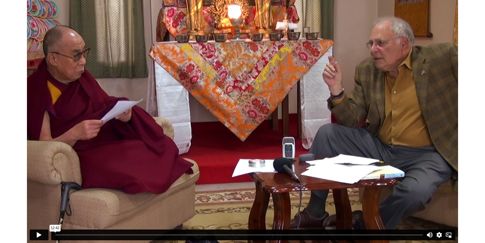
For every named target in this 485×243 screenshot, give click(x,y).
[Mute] (430, 235)
